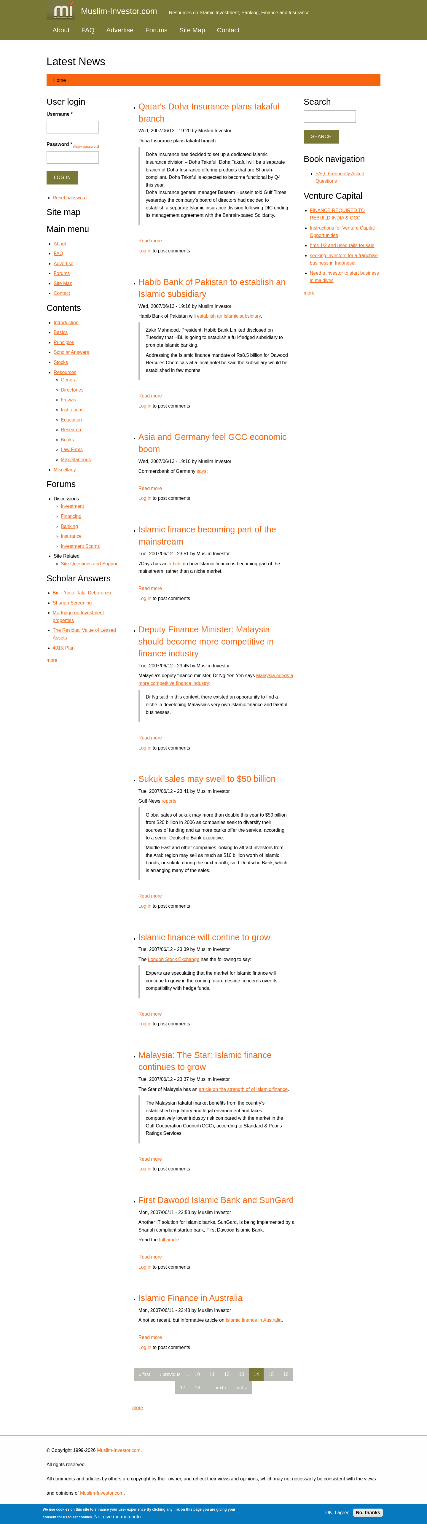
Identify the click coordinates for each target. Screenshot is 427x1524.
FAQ (88, 30)
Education (71, 419)
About (61, 30)
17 (182, 1387)
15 (271, 1374)
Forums (156, 30)
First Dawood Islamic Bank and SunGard (216, 1200)
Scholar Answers (71, 352)
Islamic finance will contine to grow (204, 937)
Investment (72, 506)
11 (212, 1374)
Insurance (71, 536)
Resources (65, 372)
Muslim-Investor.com (119, 1450)
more (137, 1407)
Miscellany (65, 469)
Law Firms (72, 449)
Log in (145, 250)
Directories (72, 389)
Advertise (120, 30)
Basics (61, 332)
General (69, 379)
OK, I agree (337, 1512)
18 (197, 1387)
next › (220, 1387)
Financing (71, 516)
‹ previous (170, 1374)
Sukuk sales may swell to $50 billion (207, 779)
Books (67, 439)
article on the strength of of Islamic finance (243, 1089)
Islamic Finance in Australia (190, 1298)
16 (286, 1374)
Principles (64, 342)
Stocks (61, 362)
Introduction (66, 322)
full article (169, 1239)
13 (241, 1374)
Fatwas (68, 399)
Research (71, 429)
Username (60, 114)
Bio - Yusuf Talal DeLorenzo (82, 592)
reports (169, 801)
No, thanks (368, 1512)
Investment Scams (80, 546)
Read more (150, 240)
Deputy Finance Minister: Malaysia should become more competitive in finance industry (206, 641)
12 (227, 1374)
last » (241, 1387)
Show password (85, 146)
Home (59, 80)
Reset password (70, 197)
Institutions (72, 409)
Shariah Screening (72, 602)
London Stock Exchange (173, 959)
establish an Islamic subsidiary (229, 316)
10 (197, 1374)
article (175, 563)
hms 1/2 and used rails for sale (342, 245)
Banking (69, 526)
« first (144, 1374)
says (201, 471)
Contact (228, 30)
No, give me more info (117, 1516)
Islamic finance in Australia (254, 1320)
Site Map (192, 30)
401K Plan (64, 647)
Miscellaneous (76, 459)
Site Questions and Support (90, 563)
